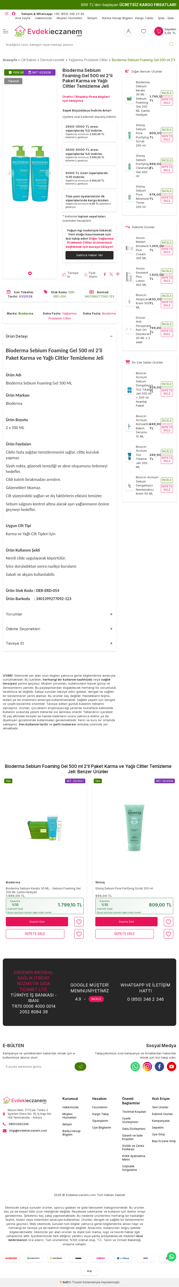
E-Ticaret (75, 1282)
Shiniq (100, 882)
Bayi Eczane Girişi (164, 1141)
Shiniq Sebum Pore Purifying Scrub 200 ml (124, 888)
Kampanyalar (161, 1121)
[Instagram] (147, 1066)
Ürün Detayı (17, 336)
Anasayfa (10, 60)
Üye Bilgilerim (101, 1128)
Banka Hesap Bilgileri (117, 18)
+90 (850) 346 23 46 (52, 14)
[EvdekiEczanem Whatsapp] (171, 1256)
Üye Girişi (158, 1134)
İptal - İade (166, 18)
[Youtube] (171, 1066)
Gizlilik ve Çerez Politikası (133, 1147)
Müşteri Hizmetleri (70, 18)
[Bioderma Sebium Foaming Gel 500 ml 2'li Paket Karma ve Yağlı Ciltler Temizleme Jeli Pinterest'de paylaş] (118, 275)
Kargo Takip (100, 1114)
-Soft (64, 1282)
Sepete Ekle (37, 921)
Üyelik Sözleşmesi (130, 1120)
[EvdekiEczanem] (48, 31)
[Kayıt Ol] (80, 1067)
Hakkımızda (43, 18)
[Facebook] (159, 1066)
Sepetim (158, 1128)
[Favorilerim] (143, 31)
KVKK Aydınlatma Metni (133, 1157)
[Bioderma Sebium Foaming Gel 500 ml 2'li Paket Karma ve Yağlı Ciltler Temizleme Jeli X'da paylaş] (111, 275)
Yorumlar (14, 614)
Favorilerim (99, 1107)
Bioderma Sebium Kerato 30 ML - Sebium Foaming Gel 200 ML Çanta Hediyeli (43, 890)
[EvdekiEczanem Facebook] (13, 14)
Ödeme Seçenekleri (23, 629)
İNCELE (96, 999)
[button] (30, 273)
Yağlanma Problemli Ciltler (88, 60)
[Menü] (5, 31)
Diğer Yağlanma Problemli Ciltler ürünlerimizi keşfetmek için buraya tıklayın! (90, 242)
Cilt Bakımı (28, 60)
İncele (167, 93)
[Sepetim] (165, 31)
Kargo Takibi (144, 18)
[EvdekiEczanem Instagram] (6, 14)
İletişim (92, 18)
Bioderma (25, 313)
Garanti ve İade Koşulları (132, 1137)
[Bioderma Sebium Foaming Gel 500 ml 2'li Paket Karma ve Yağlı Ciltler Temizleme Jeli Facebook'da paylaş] (105, 275)
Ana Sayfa (22, 18)
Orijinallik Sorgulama (129, 1168)
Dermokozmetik (52, 60)
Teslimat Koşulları (134, 1112)
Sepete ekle (167, 101)
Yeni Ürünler (160, 1107)
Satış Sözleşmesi (133, 1129)
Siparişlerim (100, 1121)
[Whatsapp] (135, 1066)
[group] (30, 173)
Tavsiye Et (70, 275)
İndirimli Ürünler (162, 1114)
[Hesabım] (128, 31)
